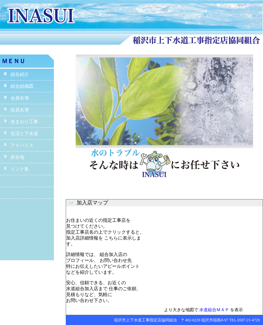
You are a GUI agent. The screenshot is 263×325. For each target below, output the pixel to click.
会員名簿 (16, 98)
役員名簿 (16, 109)
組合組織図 (18, 86)
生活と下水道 (20, 133)
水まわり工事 (20, 121)
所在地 (13, 157)
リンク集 (16, 169)
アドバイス (18, 145)
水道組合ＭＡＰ (214, 309)
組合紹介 (16, 74)
